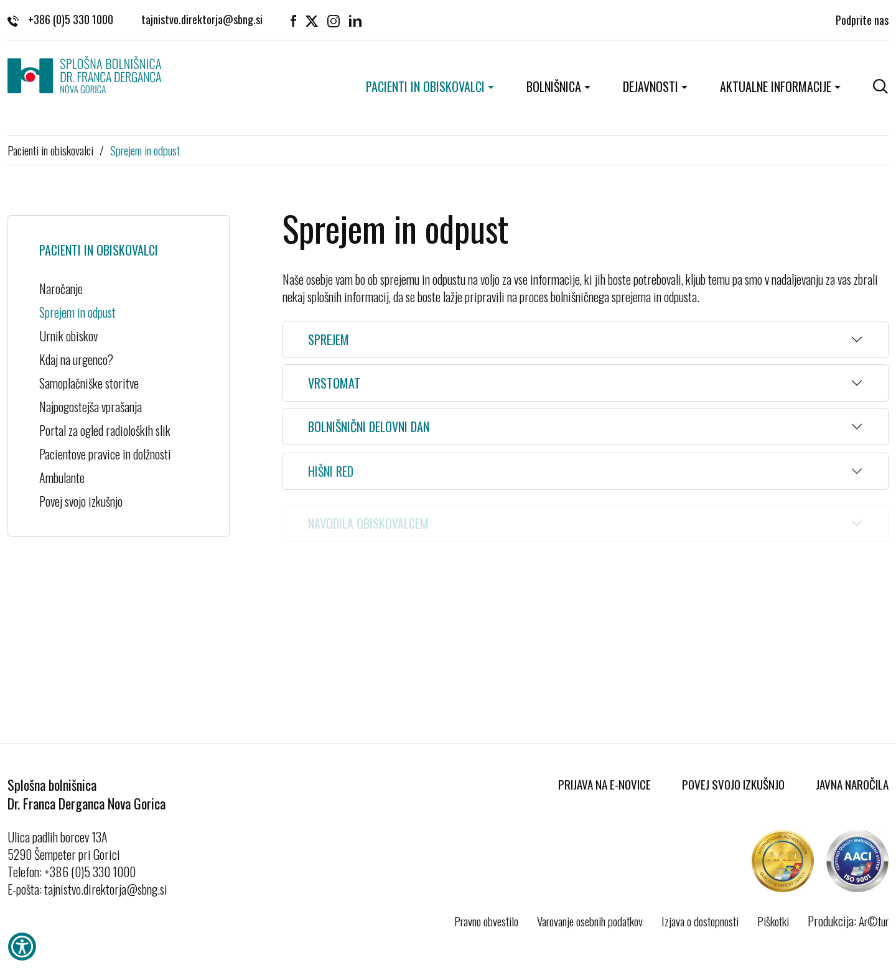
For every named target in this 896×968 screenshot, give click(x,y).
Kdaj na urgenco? (76, 359)
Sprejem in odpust (145, 150)
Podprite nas (862, 18)
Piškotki (773, 920)
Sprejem (328, 339)
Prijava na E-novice (604, 784)
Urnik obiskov (68, 335)
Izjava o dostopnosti (700, 920)
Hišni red (330, 475)
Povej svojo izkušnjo (81, 501)
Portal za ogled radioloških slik (118, 430)
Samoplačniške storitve (89, 383)
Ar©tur (874, 920)
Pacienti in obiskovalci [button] (425, 86)
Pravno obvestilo (486, 920)
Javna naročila (852, 784)
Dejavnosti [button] (650, 86)
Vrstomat (334, 383)
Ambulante (62, 477)
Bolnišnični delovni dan (368, 427)
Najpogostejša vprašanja (90, 406)
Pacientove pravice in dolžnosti (105, 453)
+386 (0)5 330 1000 (60, 19)
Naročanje (61, 288)
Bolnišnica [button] (553, 86)
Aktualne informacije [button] (775, 86)
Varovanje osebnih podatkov (590, 920)
